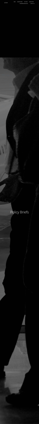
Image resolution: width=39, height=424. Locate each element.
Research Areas (19, 1)
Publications (31, 1)
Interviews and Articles (24, 3)
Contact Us (32, 3)
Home (15, 1)
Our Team (25, 1)
